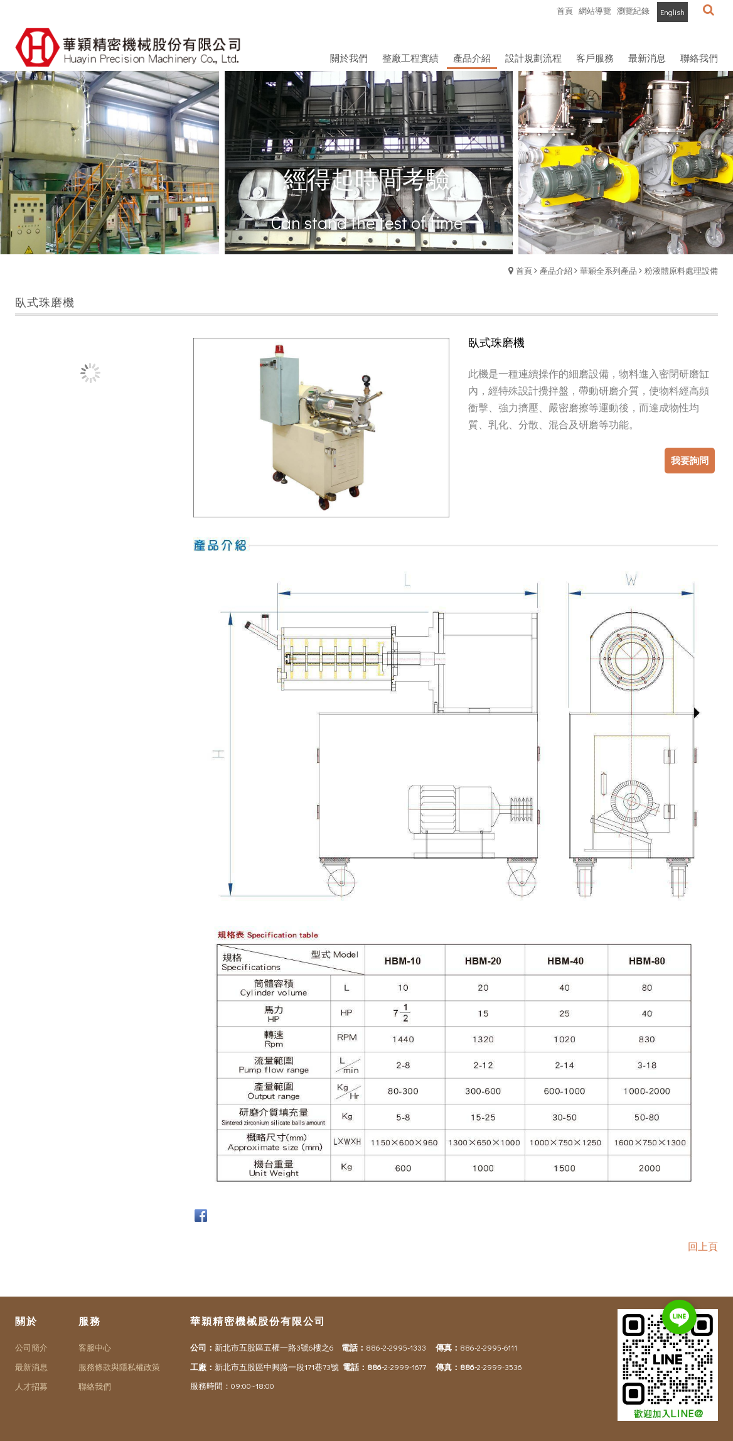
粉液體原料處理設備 (681, 270)
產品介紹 (556, 270)
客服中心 (94, 1347)
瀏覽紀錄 (633, 10)
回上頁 (703, 1246)
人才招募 (31, 1386)
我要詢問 (690, 460)
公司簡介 (31, 1347)
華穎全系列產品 (608, 270)
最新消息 (31, 1366)
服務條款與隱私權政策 (119, 1366)
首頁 (524, 270)
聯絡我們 (94, 1386)
